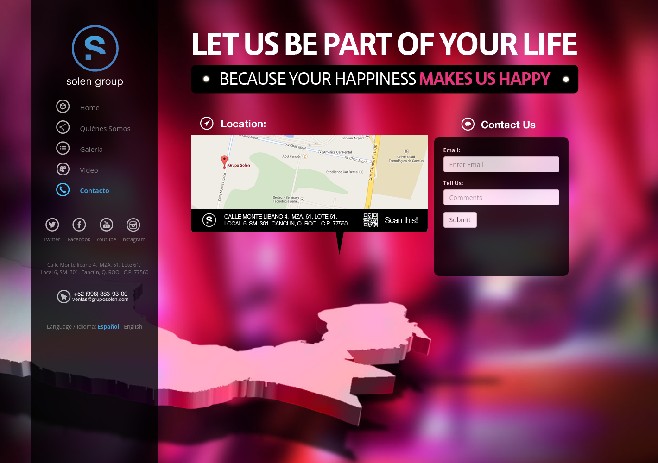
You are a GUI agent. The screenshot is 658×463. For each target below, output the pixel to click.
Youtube (106, 239)
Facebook (79, 239)
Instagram (133, 239)
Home (90, 107)
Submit (460, 219)
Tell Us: (453, 183)
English (133, 327)
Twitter (52, 239)
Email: (452, 150)
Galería (91, 149)
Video (89, 170)
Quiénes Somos (105, 128)
